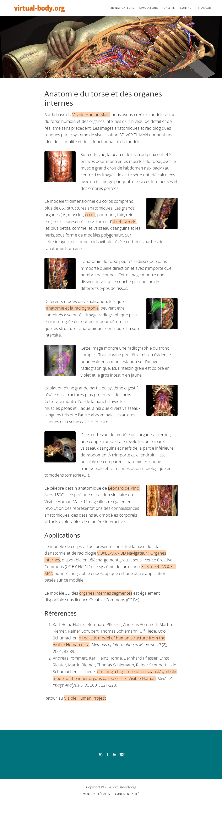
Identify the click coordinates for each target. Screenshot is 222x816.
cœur (90, 214)
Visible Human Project (85, 698)
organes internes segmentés (105, 593)
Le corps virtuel (39, 8)
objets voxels (124, 221)
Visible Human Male (91, 114)
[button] (100, 754)
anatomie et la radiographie (72, 308)
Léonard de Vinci (124, 488)
